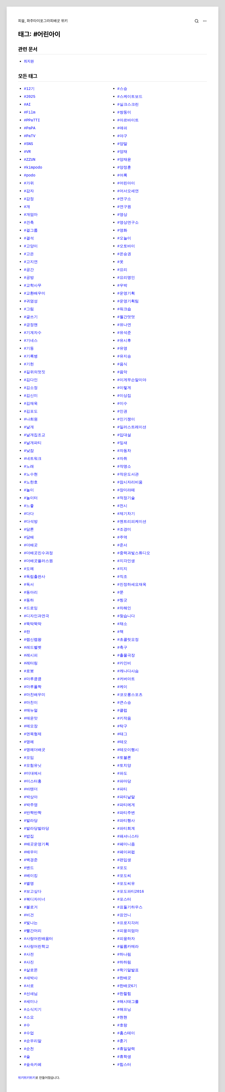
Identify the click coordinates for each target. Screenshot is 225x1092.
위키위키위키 (26, 1078)
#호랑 (122, 1025)
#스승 (122, 89)
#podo (29, 175)
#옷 (120, 262)
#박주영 (31, 805)
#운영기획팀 (128, 301)
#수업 (29, 1033)
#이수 (122, 404)
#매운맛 (31, 718)
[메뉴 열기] (205, 21)
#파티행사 (126, 821)
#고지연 (31, 262)
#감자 (29, 191)
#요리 (122, 270)
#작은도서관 (128, 474)
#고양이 (31, 246)
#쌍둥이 (124, 112)
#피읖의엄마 (128, 931)
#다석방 (31, 522)
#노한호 (31, 482)
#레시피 (31, 655)
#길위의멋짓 (34, 372)
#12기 (29, 89)
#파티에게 (126, 805)
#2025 (29, 97)
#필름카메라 (128, 947)
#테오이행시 (128, 750)
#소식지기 (32, 1010)
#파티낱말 (126, 797)
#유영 (122, 349)
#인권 (122, 411)
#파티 (122, 789)
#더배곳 (31, 545)
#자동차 (124, 451)
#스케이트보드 (130, 97)
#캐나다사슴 (128, 671)
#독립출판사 (34, 577)
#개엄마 (31, 215)
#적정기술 (126, 498)
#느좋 (29, 506)
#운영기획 (126, 293)
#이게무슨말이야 (131, 380)
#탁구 (122, 726)
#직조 (122, 577)
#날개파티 (32, 443)
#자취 (122, 459)
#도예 (29, 569)
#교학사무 (32, 286)
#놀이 (29, 490)
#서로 (29, 986)
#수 (27, 1025)
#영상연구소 (128, 223)
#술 (27, 1057)
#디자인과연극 (36, 616)
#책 (120, 632)
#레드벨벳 (32, 648)
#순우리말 (32, 1041)
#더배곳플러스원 (38, 561)
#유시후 (124, 341)
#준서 (122, 545)
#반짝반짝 (32, 813)
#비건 (29, 915)
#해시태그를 (128, 1002)
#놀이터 (31, 498)
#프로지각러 (128, 923)
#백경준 (31, 860)
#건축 (29, 223)
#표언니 (124, 915)
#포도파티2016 (130, 892)
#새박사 (31, 978)
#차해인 (124, 608)
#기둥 (29, 349)
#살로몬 (31, 970)
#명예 (29, 742)
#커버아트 (126, 679)
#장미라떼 (126, 490)
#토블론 (124, 758)
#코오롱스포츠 (130, 695)
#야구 (122, 136)
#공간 (29, 270)
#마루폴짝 (32, 687)
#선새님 (31, 994)
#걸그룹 (31, 230)
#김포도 (31, 411)
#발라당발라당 (36, 829)
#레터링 (31, 663)
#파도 (122, 773)
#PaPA (29, 128)
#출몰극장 (126, 655)
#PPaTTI (32, 120)
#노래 (29, 467)
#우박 (122, 286)
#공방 (29, 278)
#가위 (29, 183)
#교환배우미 (34, 293)
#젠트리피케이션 (131, 522)
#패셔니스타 (128, 836)
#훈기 (122, 1041)
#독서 (29, 585)
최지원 (29, 61)
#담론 (29, 530)
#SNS (28, 144)
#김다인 (31, 380)
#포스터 (124, 899)
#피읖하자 (126, 939)
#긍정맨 (31, 325)
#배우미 (31, 852)
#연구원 (124, 207)
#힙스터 (124, 1065)
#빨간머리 (32, 931)
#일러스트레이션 (131, 427)
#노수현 (31, 474)
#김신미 (31, 396)
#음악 (122, 372)
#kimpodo (33, 168)
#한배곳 (124, 978)
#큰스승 (124, 703)
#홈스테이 (126, 1033)
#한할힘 (124, 994)
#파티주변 (126, 813)
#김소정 (31, 388)
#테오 (122, 742)
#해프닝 (124, 1010)
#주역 (122, 537)
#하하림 (124, 962)
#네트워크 (32, 459)
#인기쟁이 (126, 419)
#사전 (29, 954)
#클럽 (122, 711)
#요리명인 (126, 278)
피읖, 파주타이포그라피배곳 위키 (43, 21)
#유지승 (124, 356)
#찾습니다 (126, 616)
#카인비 (124, 663)
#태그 (122, 734)
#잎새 (122, 443)
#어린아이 (126, 183)
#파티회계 (126, 829)
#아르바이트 (128, 120)
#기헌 (29, 364)
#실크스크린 (128, 105)
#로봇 (29, 671)
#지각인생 (126, 561)
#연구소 (124, 199)
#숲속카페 (32, 1065)
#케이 (122, 687)
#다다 (29, 514)
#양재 (122, 152)
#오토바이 (126, 246)
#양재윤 (124, 160)
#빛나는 (31, 923)
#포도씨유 (126, 884)
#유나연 (124, 325)
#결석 (29, 238)
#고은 (29, 254)
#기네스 (31, 341)
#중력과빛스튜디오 (133, 553)
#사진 (29, 962)
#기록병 (31, 356)
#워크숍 (124, 309)
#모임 (29, 758)
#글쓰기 (31, 317)
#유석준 (124, 333)
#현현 (122, 1017)
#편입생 (124, 860)
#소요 (29, 1017)
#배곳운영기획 (36, 844)
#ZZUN (29, 160)
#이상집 (124, 396)
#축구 (122, 648)
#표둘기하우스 (130, 907)
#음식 (122, 364)
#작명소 (124, 467)
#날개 (29, 427)
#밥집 (29, 836)
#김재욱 (31, 404)
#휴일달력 (126, 1049)
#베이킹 (31, 876)
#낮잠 (29, 451)
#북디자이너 (34, 899)
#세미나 (31, 1002)
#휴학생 (124, 1057)
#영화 (122, 230)
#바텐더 (31, 789)
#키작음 (124, 718)
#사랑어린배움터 (38, 939)
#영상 (122, 215)
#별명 (29, 884)
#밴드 (29, 868)
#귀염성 (31, 301)
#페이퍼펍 (126, 852)
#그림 (29, 309)
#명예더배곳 (34, 750)
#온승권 (124, 254)
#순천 (29, 1049)
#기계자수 (32, 333)
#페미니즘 (126, 844)
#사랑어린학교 (36, 947)
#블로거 (31, 907)
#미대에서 (32, 773)
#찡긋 (122, 600)
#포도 (122, 868)
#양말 (122, 144)
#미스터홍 (32, 781)
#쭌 (120, 592)
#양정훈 (124, 168)
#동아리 (31, 592)
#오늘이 (124, 238)
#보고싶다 (32, 892)
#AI (27, 105)
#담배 (29, 537)
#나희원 (31, 419)
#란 (27, 632)
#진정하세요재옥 (131, 585)
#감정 (29, 199)
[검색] (196, 21)
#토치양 (124, 766)
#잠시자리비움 (130, 482)
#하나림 (124, 954)
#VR (27, 152)
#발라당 (31, 821)
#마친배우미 (34, 695)
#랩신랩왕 (32, 640)
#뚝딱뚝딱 (32, 624)
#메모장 (31, 726)
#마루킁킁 (32, 679)
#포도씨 (124, 876)
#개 (27, 207)
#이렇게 (124, 388)
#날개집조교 (34, 435)
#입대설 (124, 435)
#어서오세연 (128, 191)
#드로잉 (31, 608)
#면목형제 (32, 734)
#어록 (122, 175)
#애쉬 (122, 128)
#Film (29, 112)
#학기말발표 (128, 970)
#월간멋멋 (126, 317)
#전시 (122, 506)
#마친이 (31, 703)
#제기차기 (126, 514)
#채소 (122, 624)
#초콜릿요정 (128, 640)
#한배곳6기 (127, 986)
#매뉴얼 (31, 711)
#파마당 (124, 781)
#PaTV (29, 136)
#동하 (29, 600)
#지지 (122, 569)
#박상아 (31, 797)
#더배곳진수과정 (38, 553)
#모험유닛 (32, 766)
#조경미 (124, 530)
